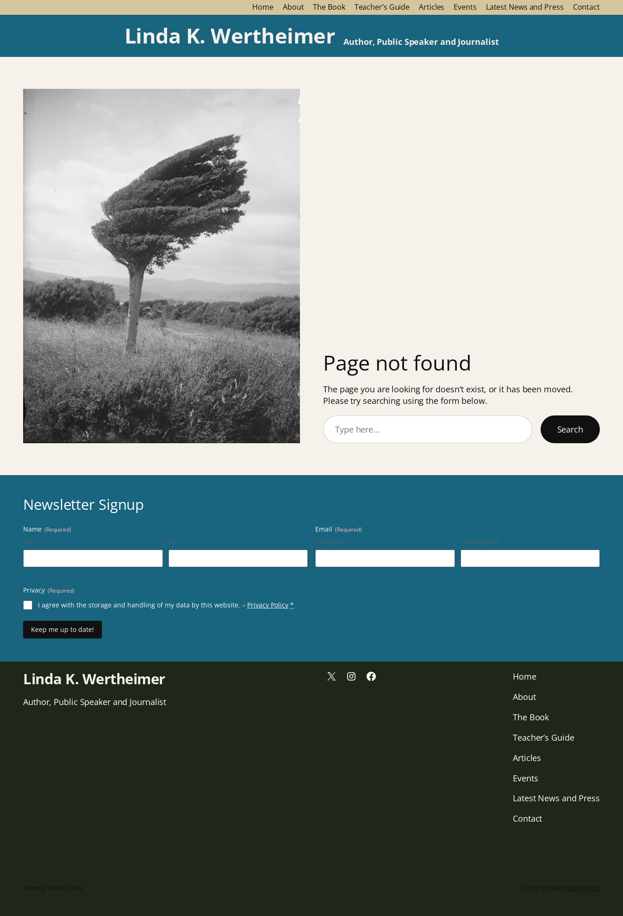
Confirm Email (480, 542)
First (29, 542)
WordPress (583, 888)
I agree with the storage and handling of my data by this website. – (166, 604)
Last (174, 542)
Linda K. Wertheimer (230, 35)
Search (570, 429)
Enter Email (330, 542)
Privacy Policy (267, 604)
